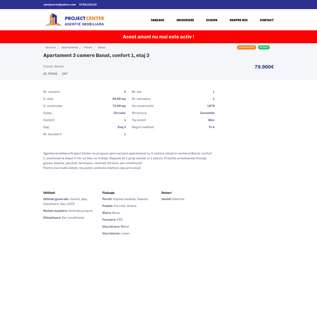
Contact (267, 20)
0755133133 (88, 4)
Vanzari (157, 20)
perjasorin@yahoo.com (60, 4)
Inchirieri (185, 20)
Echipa (212, 20)
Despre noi (239, 20)
